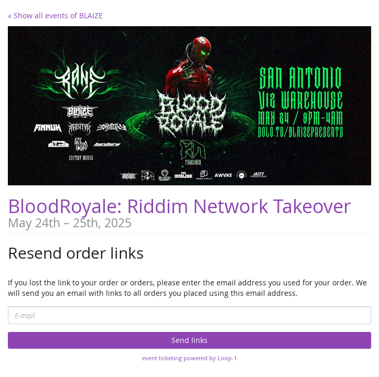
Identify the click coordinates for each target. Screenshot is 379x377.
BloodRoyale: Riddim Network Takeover (179, 205)
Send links (189, 340)
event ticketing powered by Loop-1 (189, 358)
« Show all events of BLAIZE (55, 15)
